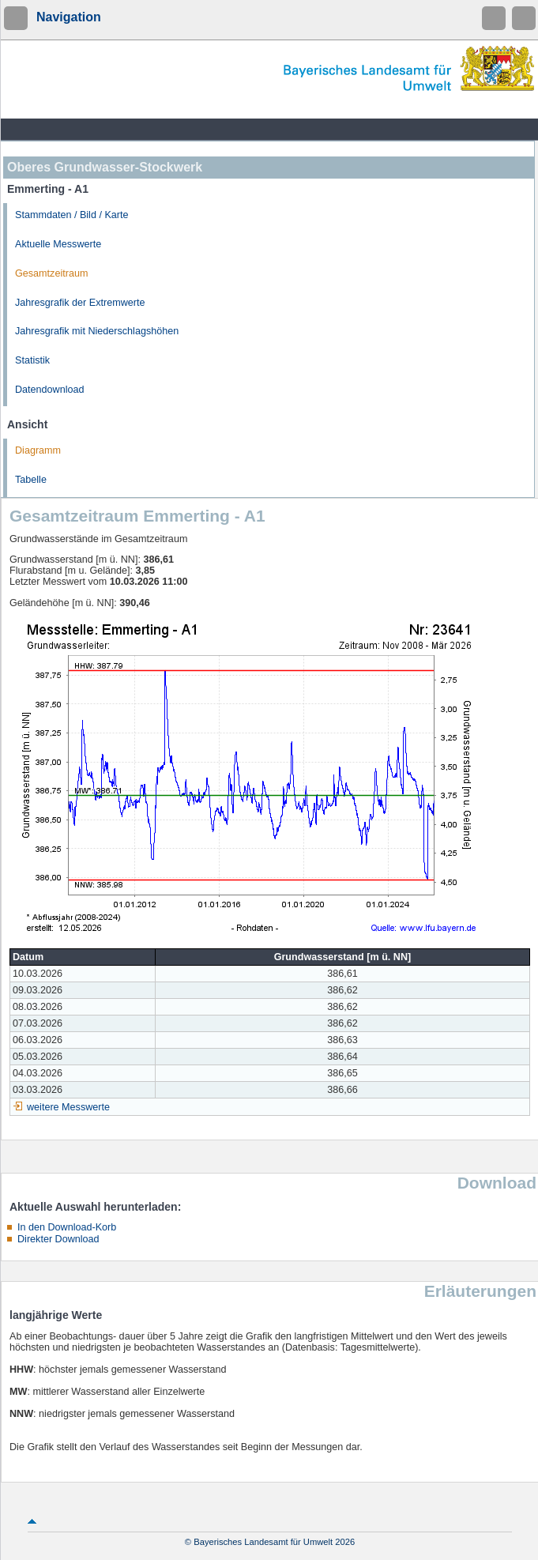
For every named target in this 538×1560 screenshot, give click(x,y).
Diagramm (38, 450)
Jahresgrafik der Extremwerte (80, 302)
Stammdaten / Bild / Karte (72, 214)
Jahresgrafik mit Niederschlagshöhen (97, 331)
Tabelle (31, 479)
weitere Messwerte (68, 1107)
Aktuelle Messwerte (58, 244)
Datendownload (50, 389)
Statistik (32, 360)
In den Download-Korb (66, 1227)
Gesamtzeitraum (51, 273)
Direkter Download (58, 1239)
